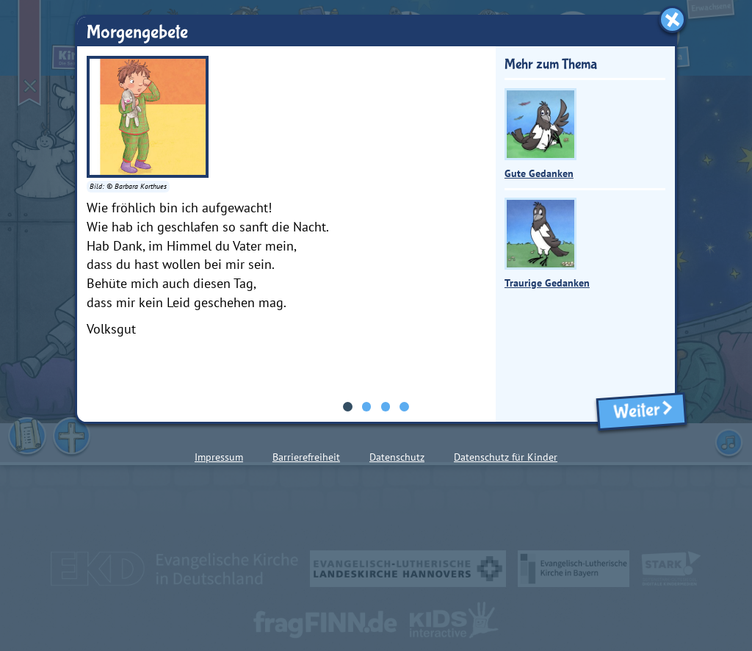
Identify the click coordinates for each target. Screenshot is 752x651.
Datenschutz (396, 457)
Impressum (219, 457)
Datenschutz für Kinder (505, 457)
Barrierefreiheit (306, 457)
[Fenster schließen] (672, 19)
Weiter (641, 411)
